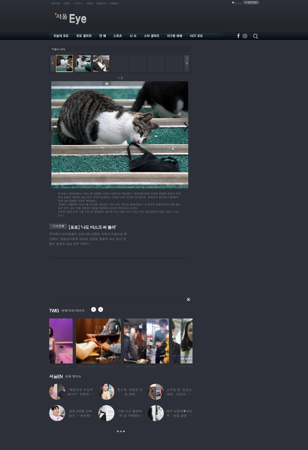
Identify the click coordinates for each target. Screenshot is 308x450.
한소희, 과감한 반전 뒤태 (129, 391)
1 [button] (118, 431)
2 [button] (121, 431)
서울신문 (55, 3)
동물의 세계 (58, 49)
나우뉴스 (78, 3)
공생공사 (101, 3)
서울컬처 (113, 3)
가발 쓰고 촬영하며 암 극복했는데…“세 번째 (130, 415)
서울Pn (67, 3)
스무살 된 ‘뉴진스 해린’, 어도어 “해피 (179, 394)
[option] (71, 340)
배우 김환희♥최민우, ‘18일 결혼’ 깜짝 (179, 415)
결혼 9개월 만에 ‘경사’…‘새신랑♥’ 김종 (80, 415)
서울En (89, 3)
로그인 (238, 3)
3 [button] (124, 431)
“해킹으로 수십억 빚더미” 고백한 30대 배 (80, 394)
